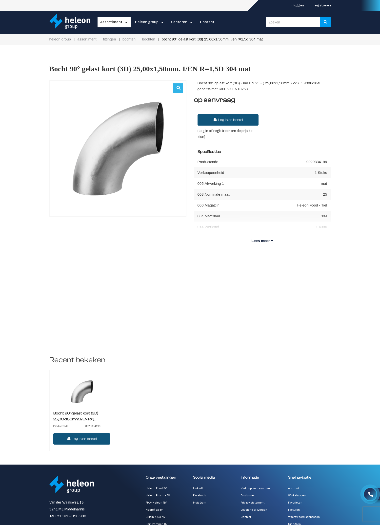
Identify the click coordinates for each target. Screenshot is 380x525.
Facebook (199, 495)
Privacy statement (252, 503)
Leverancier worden (254, 510)
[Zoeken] (325, 22)
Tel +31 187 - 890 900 (67, 516)
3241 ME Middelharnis (67, 509)
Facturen (294, 510)
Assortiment (111, 22)
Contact (207, 22)
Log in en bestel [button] (228, 120)
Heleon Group (147, 22)
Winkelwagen (297, 495)
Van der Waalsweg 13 (66, 502)
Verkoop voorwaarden (255, 488)
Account (293, 488)
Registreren (322, 5)
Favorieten (295, 503)
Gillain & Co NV (155, 517)
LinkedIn (198, 488)
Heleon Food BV (156, 488)
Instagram (199, 503)
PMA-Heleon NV (156, 503)
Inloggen (298, 5)
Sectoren (179, 22)
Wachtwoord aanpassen (304, 517)
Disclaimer (248, 495)
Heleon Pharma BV (158, 495)
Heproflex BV (154, 510)
